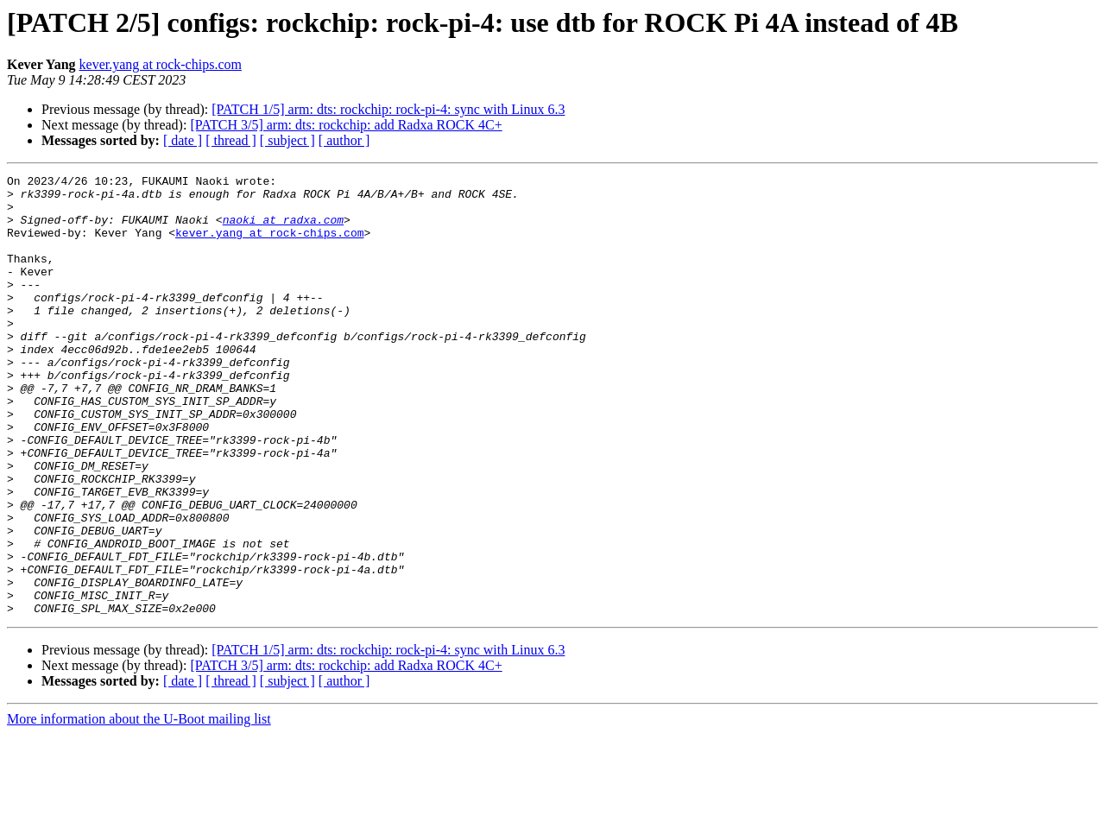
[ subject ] (287, 140)
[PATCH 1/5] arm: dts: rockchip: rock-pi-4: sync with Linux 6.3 (388, 109)
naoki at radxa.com (283, 229)
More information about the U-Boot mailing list (139, 807)
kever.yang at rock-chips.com (160, 64)
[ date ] (182, 140)
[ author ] (344, 140)
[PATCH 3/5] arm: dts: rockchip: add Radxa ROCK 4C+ (346, 124)
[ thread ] (230, 140)
